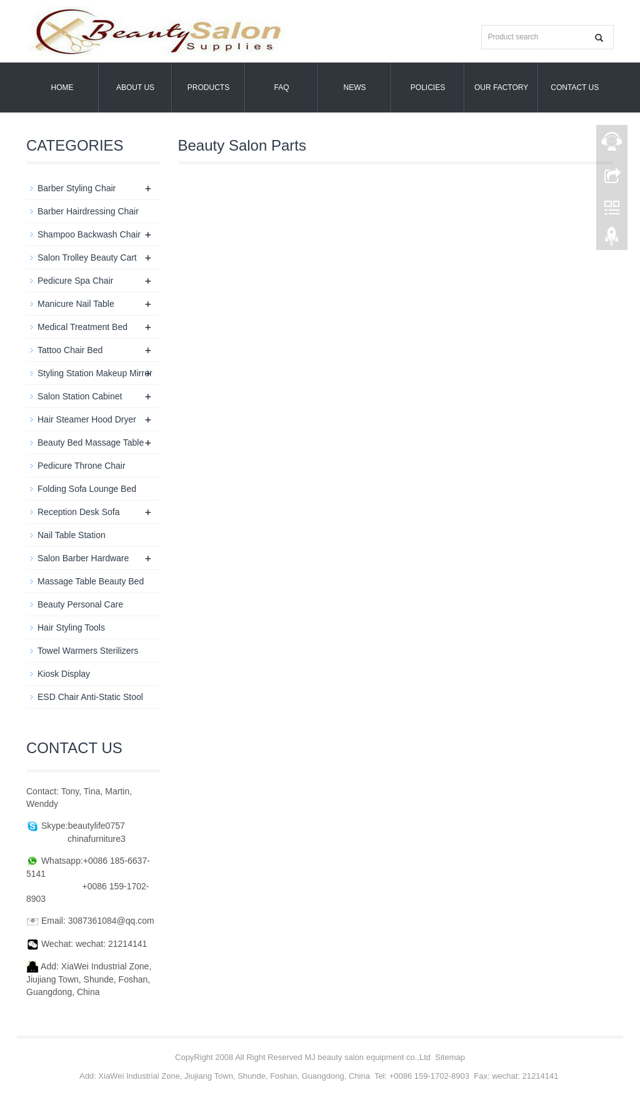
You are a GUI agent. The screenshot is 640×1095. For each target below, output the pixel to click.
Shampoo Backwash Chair (89, 234)
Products (208, 87)
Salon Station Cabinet (80, 396)
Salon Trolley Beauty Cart (87, 257)
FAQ (281, 87)
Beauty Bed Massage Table (91, 443)
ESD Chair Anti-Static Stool (90, 697)
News (355, 87)
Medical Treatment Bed (83, 327)
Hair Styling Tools (71, 627)
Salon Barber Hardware (83, 558)
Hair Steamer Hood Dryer (87, 419)
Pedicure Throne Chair (82, 466)
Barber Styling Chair (77, 188)
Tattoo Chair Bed (70, 350)
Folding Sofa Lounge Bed (87, 489)
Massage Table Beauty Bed (91, 581)
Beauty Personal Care (80, 604)
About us (135, 87)
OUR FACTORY (501, 87)
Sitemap (450, 1057)
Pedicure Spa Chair (75, 281)
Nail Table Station (72, 535)
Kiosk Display (64, 674)
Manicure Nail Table (76, 304)
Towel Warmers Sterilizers (88, 651)
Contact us (575, 87)
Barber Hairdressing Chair (88, 211)
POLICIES (428, 87)
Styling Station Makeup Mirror (95, 373)
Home (62, 87)
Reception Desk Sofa (79, 512)
